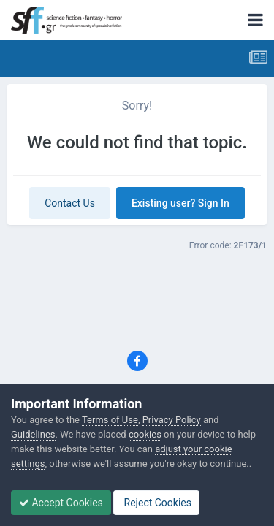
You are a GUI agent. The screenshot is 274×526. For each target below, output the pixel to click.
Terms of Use (110, 419)
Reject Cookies (156, 502)
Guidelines (33, 434)
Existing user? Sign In (180, 203)
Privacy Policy (171, 419)
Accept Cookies (61, 502)
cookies (145, 434)
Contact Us (70, 203)
